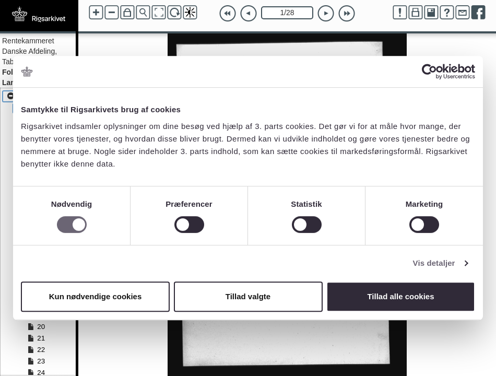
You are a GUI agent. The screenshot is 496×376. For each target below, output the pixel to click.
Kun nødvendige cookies (95, 296)
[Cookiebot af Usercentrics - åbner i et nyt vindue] (429, 71)
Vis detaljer (434, 262)
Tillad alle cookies (400, 296)
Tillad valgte (248, 296)
